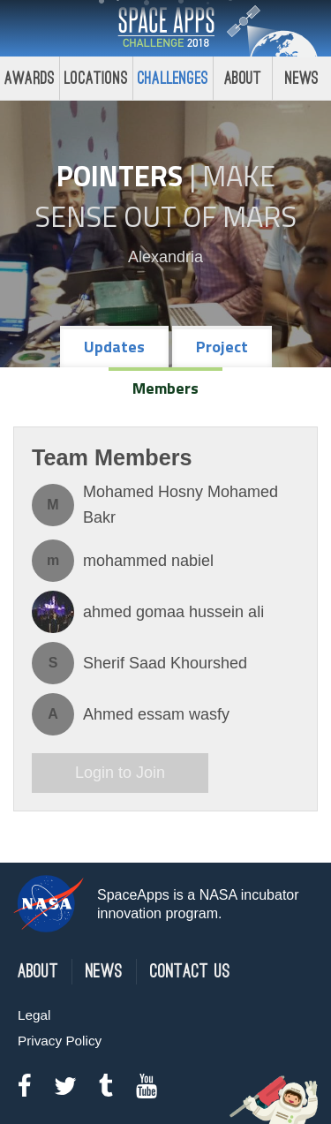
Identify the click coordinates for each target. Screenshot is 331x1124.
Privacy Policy (60, 1040)
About (243, 78)
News (104, 971)
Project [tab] (222, 346)
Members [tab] (165, 388)
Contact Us (190, 971)
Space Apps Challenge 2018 (165, 28)
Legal (34, 1014)
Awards (29, 78)
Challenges (173, 78)
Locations (96, 78)
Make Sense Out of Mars (165, 196)
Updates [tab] (114, 346)
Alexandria (165, 257)
